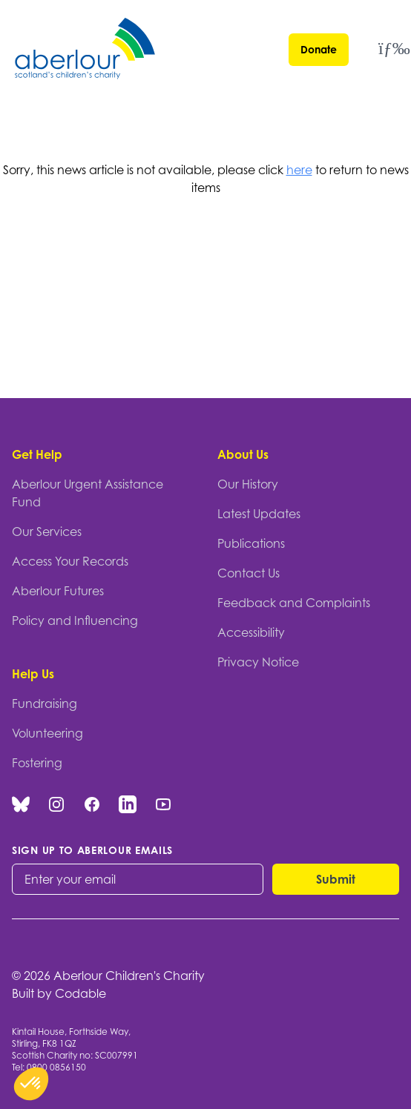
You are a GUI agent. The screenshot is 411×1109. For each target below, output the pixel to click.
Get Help (37, 454)
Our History (247, 484)
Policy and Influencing (75, 620)
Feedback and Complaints (293, 602)
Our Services (47, 531)
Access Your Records (70, 561)
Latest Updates (258, 513)
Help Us (33, 673)
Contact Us (248, 573)
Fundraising (44, 703)
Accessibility (251, 632)
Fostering (37, 762)
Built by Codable (59, 993)
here (299, 169)
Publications (251, 543)
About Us (243, 454)
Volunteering (47, 733)
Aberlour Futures (58, 590)
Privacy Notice (258, 662)
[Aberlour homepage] (86, 51)
